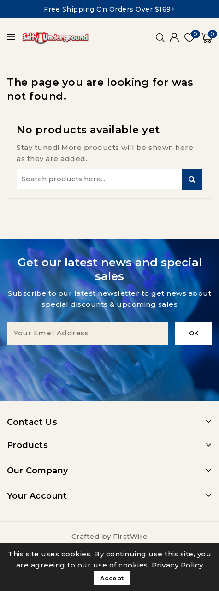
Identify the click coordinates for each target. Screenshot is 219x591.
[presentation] (110, 363)
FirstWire (130, 536)
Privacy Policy (177, 565)
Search (192, 179)
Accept (112, 578)
